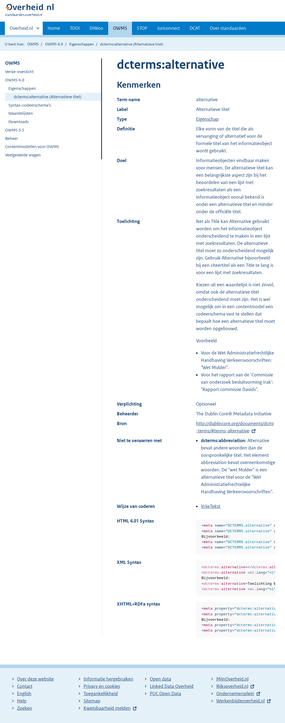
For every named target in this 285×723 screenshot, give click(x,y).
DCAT (195, 28)
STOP (142, 28)
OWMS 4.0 (54, 44)
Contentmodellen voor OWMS (32, 146)
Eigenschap (207, 119)
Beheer (11, 138)
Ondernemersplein (235, 693)
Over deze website (35, 679)
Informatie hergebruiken (108, 679)
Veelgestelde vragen (23, 154)
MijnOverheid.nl (232, 679)
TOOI (75, 28)
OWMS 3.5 (14, 130)
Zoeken (24, 708)
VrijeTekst (210, 506)
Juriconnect (168, 28)
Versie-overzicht (19, 71)
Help (21, 701)
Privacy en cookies (102, 686)
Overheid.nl (21, 30)
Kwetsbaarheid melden (107, 708)
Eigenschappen (81, 44)
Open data (160, 679)
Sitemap (92, 701)
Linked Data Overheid (172, 686)
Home (54, 28)
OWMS (120, 28)
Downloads (18, 121)
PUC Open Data (165, 693)
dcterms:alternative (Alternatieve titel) (47, 96)
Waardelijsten (20, 113)
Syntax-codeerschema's (29, 105)
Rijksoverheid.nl (232, 686)
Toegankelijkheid (101, 693)
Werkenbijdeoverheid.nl (240, 701)
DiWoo (96, 28)
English (24, 693)
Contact (24, 686)
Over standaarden (228, 28)
